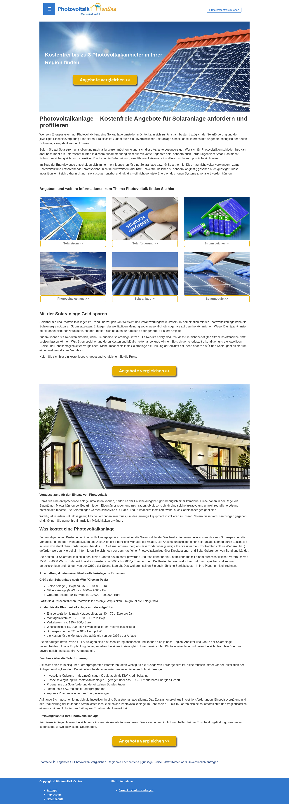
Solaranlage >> (145, 298)
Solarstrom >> (73, 243)
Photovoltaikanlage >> (73, 298)
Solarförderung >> (145, 243)
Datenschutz (55, 799)
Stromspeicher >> (216, 243)
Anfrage (52, 790)
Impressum (54, 794)
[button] (49, 9)
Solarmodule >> (217, 298)
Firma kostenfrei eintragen (224, 9)
